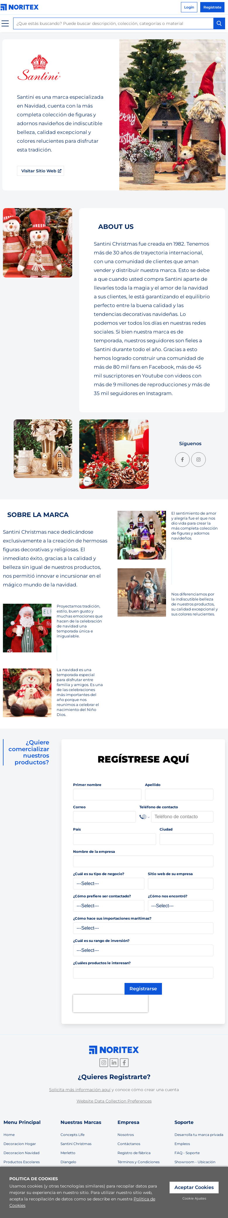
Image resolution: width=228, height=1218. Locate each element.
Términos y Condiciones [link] (139, 1162)
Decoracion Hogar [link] (20, 1144)
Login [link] (189, 7)
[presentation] (110, 1003)
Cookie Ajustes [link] (194, 1198)
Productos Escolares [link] (22, 1162)
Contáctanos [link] (129, 1144)
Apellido (152, 784)
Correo (79, 807)
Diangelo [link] (68, 1162)
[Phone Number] (182, 817)
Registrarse (143, 988)
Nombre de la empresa (94, 851)
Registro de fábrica (134, 1153)
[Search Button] (219, 23)
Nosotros (126, 1134)
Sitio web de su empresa (170, 874)
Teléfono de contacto (158, 807)
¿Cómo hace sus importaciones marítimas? (112, 918)
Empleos (182, 1144)
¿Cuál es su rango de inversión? (101, 940)
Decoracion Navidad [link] (21, 1153)
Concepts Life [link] (72, 1134)
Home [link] (9, 1134)
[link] (21, 7)
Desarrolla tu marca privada (199, 1134)
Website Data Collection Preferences (114, 1101)
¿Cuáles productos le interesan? (102, 963)
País (77, 829)
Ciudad (166, 829)
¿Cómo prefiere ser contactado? (102, 896)
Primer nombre (87, 784)
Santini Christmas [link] (76, 1144)
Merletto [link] (68, 1153)
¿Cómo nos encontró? (167, 896)
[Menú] (5, 23)
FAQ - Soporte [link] (187, 1153)
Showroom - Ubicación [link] (195, 1162)
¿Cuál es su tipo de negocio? (98, 874)
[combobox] (119, 23)
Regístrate (212, 7)
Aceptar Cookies (194, 1187)
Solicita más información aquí (79, 1089)
